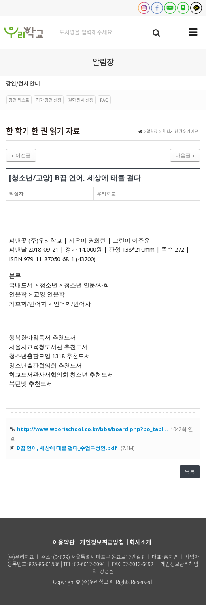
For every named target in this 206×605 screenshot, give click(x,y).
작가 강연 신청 (48, 100)
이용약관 (64, 542)
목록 (190, 471)
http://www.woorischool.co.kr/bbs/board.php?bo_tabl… (92, 428)
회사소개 (140, 542)
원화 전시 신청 (80, 100)
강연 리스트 (19, 100)
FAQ (104, 100)
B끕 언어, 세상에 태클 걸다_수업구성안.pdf (67, 447)
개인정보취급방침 (102, 542)
